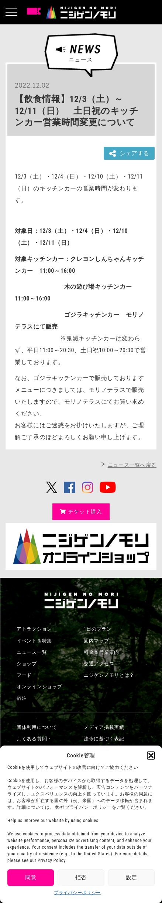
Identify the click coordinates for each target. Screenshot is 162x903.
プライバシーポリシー (77, 892)
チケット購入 (81, 512)
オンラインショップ (39, 686)
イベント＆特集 (34, 641)
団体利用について (37, 727)
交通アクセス (99, 663)
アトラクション (34, 629)
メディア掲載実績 (104, 727)
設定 (131, 877)
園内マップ (96, 641)
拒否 (80, 877)
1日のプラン (98, 629)
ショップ (27, 663)
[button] (151, 755)
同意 (30, 877)
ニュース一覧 (32, 652)
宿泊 (22, 698)
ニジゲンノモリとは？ (109, 675)
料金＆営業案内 (101, 652)
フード (24, 675)
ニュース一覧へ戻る (132, 465)
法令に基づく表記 (104, 738)
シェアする (129, 153)
